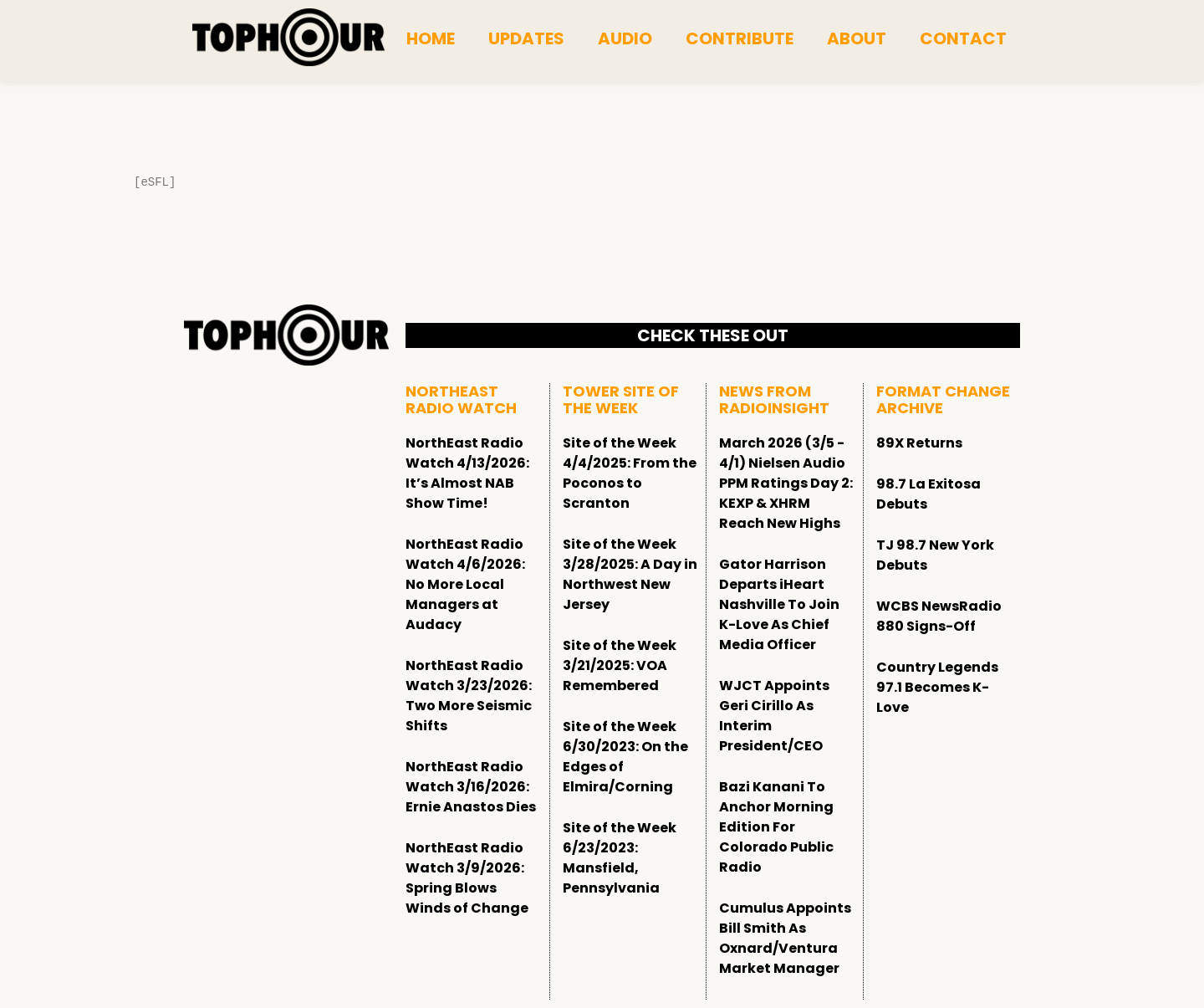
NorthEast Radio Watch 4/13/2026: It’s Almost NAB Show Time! (467, 473)
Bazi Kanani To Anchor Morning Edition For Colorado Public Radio (776, 827)
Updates (526, 38)
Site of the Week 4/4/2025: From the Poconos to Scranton (629, 473)
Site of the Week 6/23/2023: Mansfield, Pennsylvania (619, 858)
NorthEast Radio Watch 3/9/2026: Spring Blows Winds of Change (467, 878)
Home (430, 38)
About (856, 38)
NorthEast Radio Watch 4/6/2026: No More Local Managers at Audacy (465, 584)
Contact (963, 38)
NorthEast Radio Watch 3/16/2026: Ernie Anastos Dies (471, 786)
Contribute (739, 38)
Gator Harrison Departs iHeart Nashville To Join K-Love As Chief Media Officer (779, 604)
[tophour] (288, 37)
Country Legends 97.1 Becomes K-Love (937, 687)
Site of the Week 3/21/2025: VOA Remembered (619, 665)
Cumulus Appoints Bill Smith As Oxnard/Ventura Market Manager (785, 938)
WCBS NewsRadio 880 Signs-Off (939, 616)
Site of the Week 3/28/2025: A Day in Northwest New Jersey (630, 574)
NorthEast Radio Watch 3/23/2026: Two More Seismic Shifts (469, 695)
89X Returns (919, 443)
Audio (625, 38)
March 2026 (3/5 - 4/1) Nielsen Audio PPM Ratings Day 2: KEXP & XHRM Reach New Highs (786, 483)
